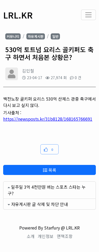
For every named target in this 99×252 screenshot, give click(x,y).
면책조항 (65, 236)
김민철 (28, 71)
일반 (55, 36)
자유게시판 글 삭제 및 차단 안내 (39, 204)
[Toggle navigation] (88, 15)
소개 (31, 236)
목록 (49, 170)
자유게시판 (36, 36)
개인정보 (46, 236)
